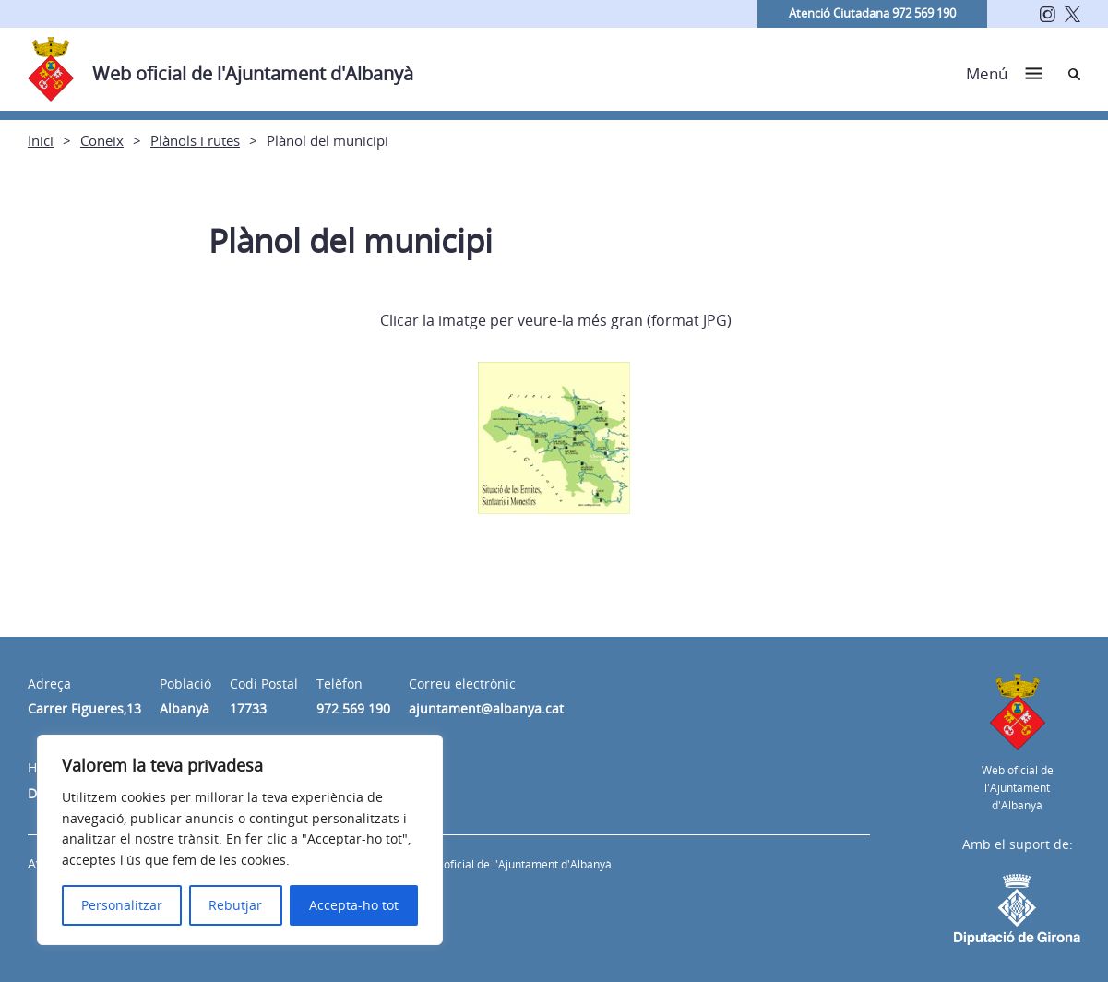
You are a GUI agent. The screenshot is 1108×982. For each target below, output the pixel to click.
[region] (240, 840)
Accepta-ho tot (354, 905)
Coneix (102, 140)
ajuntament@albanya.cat (486, 708)
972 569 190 (353, 708)
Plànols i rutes (195, 140)
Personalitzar (121, 905)
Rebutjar (235, 905)
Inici (41, 140)
